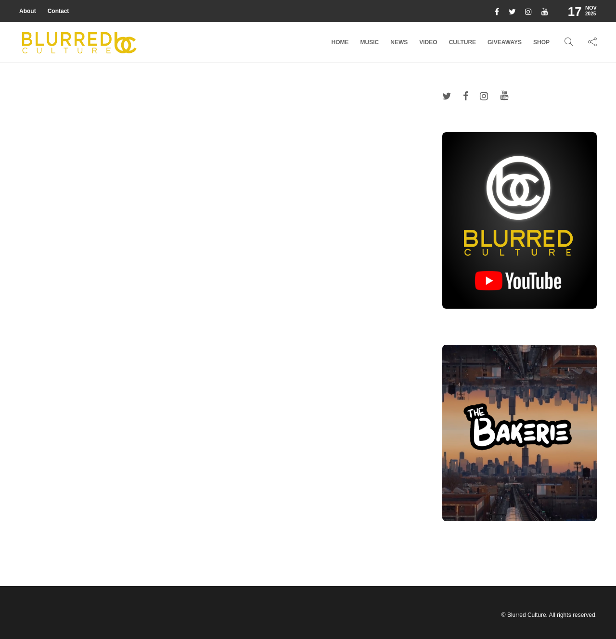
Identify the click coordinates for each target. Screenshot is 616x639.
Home (340, 42)
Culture (462, 42)
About (27, 11)
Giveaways (505, 42)
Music (369, 42)
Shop (541, 42)
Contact (58, 11)
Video (428, 42)
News (399, 42)
